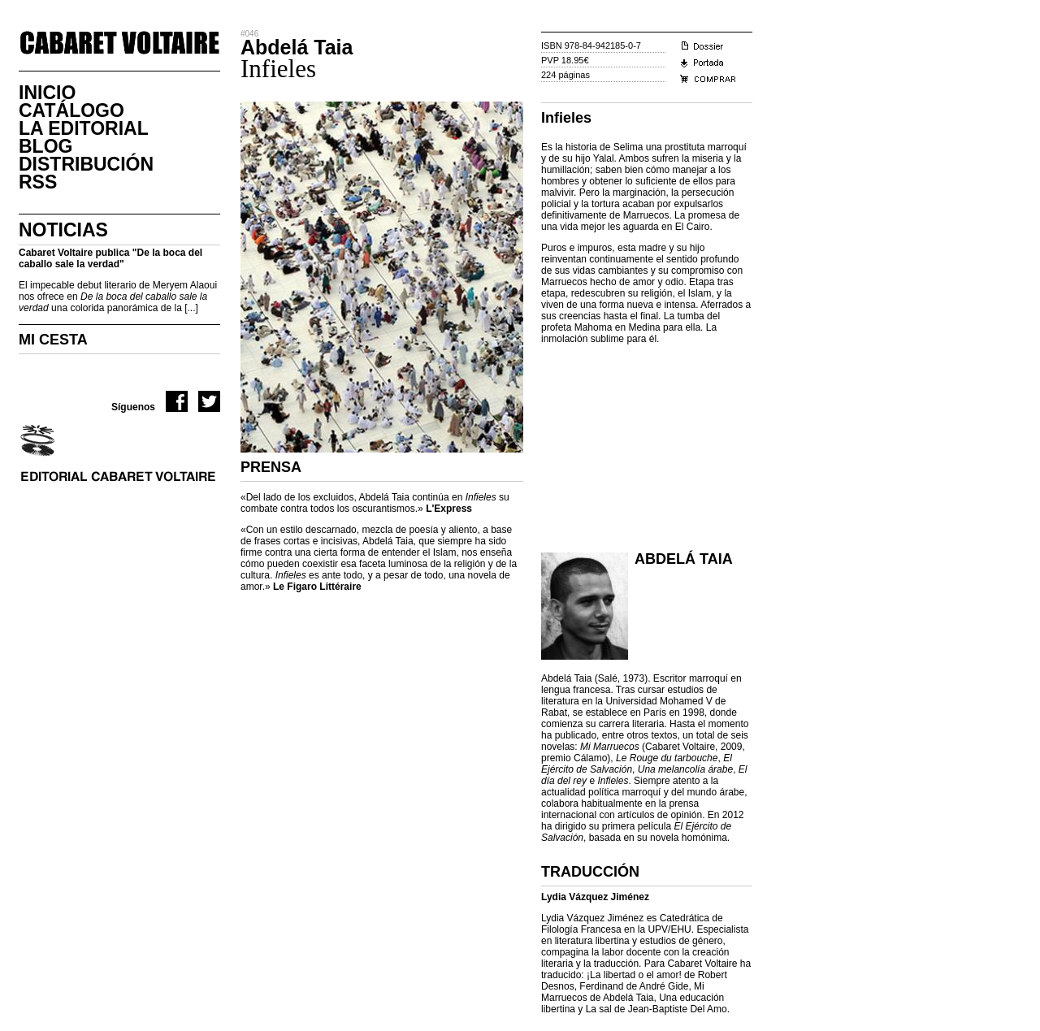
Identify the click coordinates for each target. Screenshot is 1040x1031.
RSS (38, 182)
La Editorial (84, 128)
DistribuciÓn (86, 164)
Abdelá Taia (684, 559)
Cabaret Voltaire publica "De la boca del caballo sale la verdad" (110, 258)
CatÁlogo (71, 110)
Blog (45, 146)
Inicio (47, 92)
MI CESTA (53, 339)
